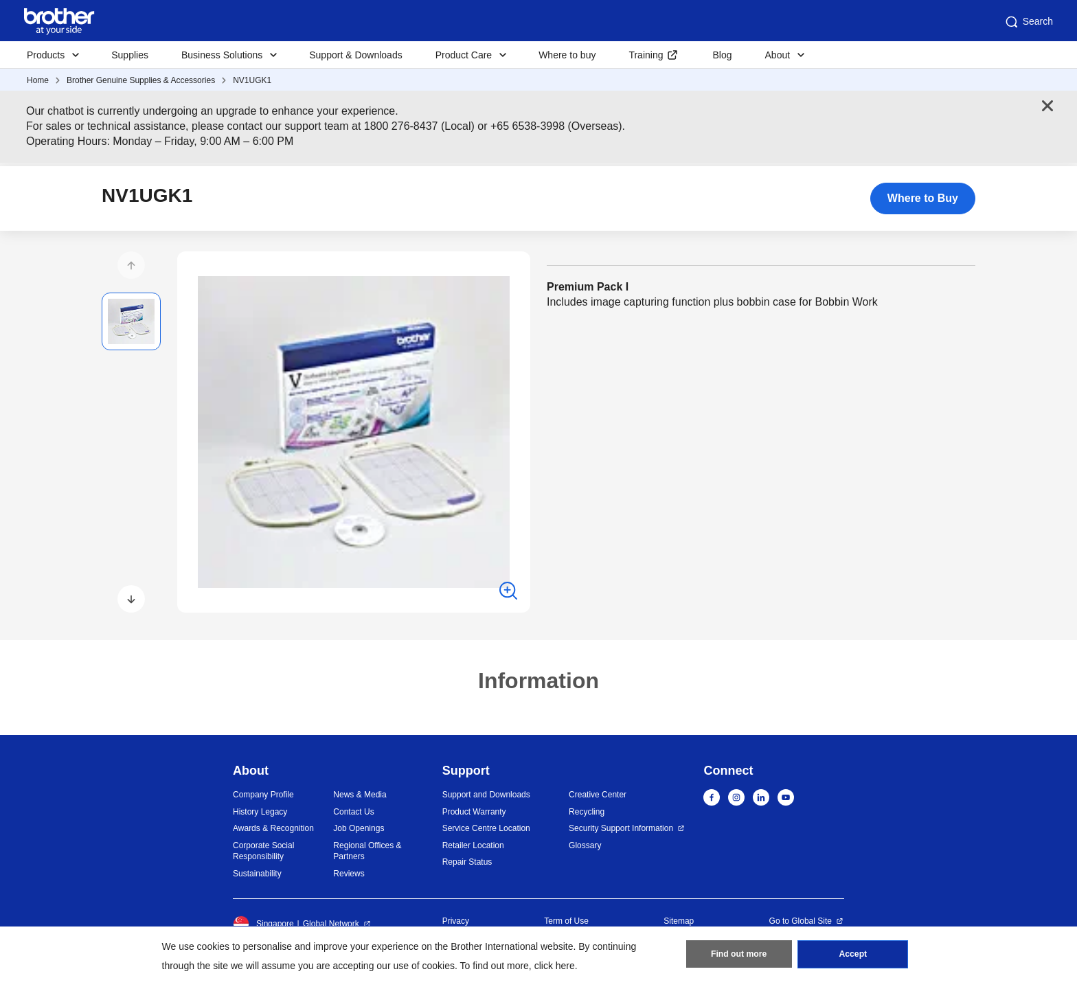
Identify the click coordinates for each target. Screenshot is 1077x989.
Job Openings (358, 828)
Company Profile (263, 794)
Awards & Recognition (273, 828)
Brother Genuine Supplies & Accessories (141, 80)
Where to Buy (922, 198)
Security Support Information (621, 828)
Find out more (739, 955)
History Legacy (260, 812)
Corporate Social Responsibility (263, 851)
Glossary (585, 845)
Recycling (586, 812)
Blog (722, 54)
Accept (853, 955)
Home (38, 80)
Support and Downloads (486, 794)
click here (554, 965)
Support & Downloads (355, 54)
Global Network (331, 924)
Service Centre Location (486, 828)
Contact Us (353, 812)
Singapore (263, 924)
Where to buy (567, 54)
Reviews (348, 873)
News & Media (359, 794)
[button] (131, 265)
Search (1028, 22)
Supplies (129, 54)
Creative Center (597, 794)
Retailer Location (473, 845)
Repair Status (467, 862)
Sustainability (257, 873)
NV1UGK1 (252, 80)
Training (645, 54)
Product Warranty (474, 812)
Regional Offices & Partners (367, 851)
